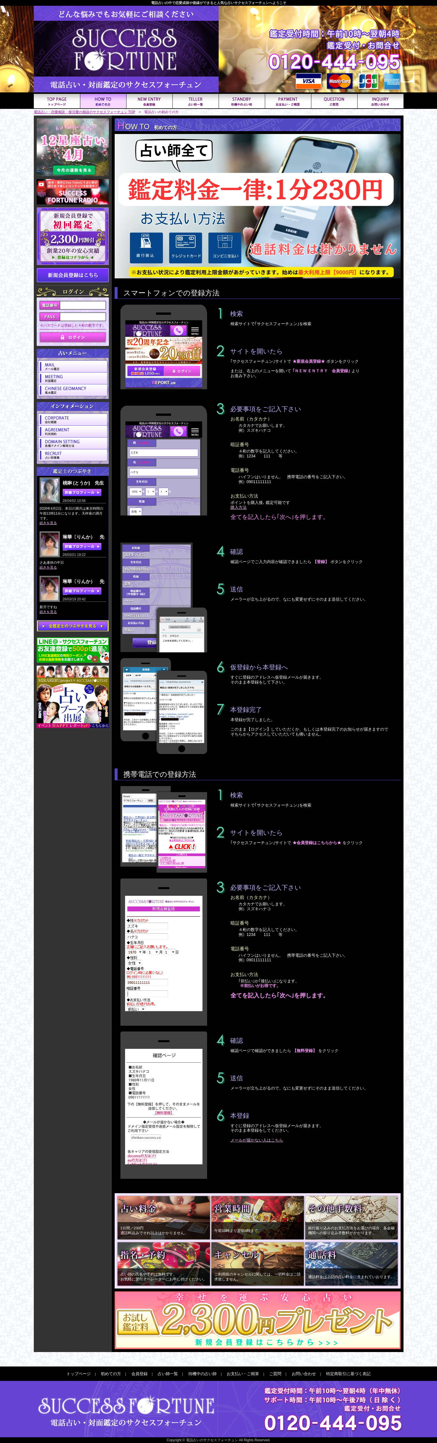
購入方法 (238, 507)
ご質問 (275, 1373)
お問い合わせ (304, 1373)
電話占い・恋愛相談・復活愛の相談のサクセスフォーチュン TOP (84, 112)
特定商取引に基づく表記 (348, 1373)
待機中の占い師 (202, 1373)
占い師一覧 (168, 1373)
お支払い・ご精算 (243, 1373)
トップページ (78, 1373)
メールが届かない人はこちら (256, 1140)
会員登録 (139, 1373)
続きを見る (48, 523)
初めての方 (111, 1373)
